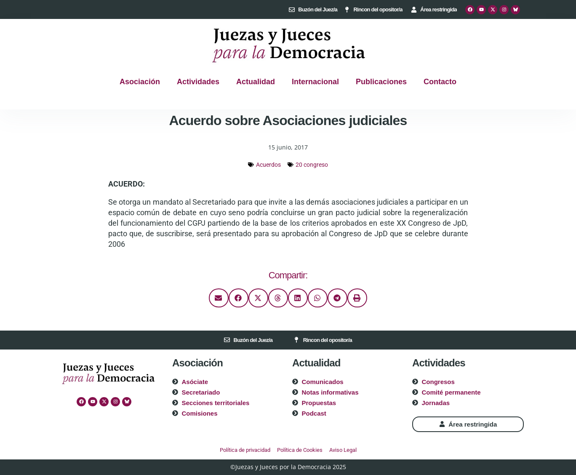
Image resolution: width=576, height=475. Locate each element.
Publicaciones (381, 81)
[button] (219, 297)
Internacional (315, 81)
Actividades (198, 81)
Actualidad (255, 81)
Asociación (140, 81)
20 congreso (312, 164)
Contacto (440, 81)
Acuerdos (268, 164)
